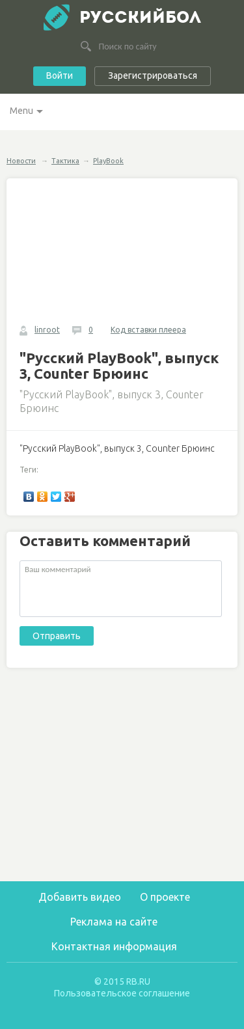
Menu (21, 110)
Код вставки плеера (148, 329)
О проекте (165, 897)
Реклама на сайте (113, 921)
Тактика (65, 161)
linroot (47, 329)
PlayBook (108, 161)
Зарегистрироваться (152, 75)
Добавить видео (79, 897)
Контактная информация (114, 946)
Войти (59, 75)
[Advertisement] (124, 781)
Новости (21, 161)
